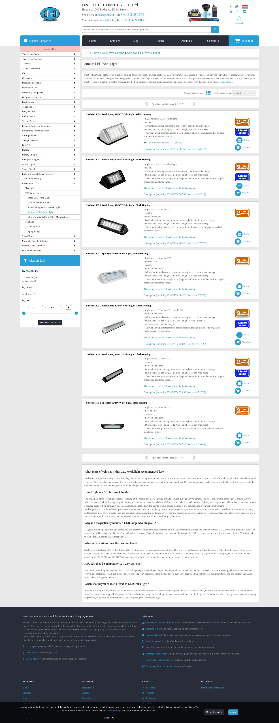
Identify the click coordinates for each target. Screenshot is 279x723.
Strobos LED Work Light (40, 212)
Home (92, 40)
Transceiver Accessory (33, 58)
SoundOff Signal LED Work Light (44, 207)
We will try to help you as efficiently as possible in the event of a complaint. (190, 653)
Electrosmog (28, 102)
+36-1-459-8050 (133, 20)
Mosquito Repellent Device (35, 241)
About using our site (40, 652)
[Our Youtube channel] (236, 6)
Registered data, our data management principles (54, 646)
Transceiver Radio (30, 54)
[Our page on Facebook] (231, 6)
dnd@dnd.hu (107, 20)
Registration (88, 687)
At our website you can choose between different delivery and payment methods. (196, 622)
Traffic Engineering (31, 178)
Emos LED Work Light (39, 197)
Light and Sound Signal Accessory (38, 173)
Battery (25, 149)
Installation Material (31, 82)
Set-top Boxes (28, 121)
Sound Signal (28, 169)
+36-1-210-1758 (132, 14)
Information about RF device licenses (174, 659)
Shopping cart (88, 698)
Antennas (26, 63)
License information (167, 666)
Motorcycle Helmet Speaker (35, 130)
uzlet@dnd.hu (106, 14)
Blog (135, 40)
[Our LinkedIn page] (244, 11)
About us (186, 40)
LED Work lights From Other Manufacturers (49, 217)
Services (115, 40)
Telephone (27, 106)
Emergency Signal (30, 159)
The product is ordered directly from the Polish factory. (170, 188)
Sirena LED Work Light (39, 202)
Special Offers (50, 49)
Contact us (213, 40)
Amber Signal (28, 164)
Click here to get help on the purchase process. (173, 628)
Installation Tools (30, 87)
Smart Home (28, 236)
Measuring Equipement (33, 92)
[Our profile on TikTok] (237, 11)
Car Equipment (29, 135)
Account (86, 692)
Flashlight (29, 188)
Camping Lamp (32, 231)
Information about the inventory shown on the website (178, 647)
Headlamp (30, 221)
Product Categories (40, 40)
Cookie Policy (113, 710)
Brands (160, 40)
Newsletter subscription (50, 322)
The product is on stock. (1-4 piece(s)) (165, 142)
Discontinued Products (33, 250)
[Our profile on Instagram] (231, 11)
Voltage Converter (30, 140)
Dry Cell (26, 145)
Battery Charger (29, 154)
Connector (27, 78)
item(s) (244, 40)
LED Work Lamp (33, 193)
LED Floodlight (32, 226)
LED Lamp (27, 183)
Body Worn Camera (31, 97)
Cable (25, 73)
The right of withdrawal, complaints (168, 641)
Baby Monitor (28, 111)
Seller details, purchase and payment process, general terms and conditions (187, 635)
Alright (233, 712)
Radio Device (28, 116)
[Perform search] (215, 29)
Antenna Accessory (31, 68)
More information (214, 712)
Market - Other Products (33, 245)
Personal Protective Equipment (36, 126)
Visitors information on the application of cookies (54, 658)
